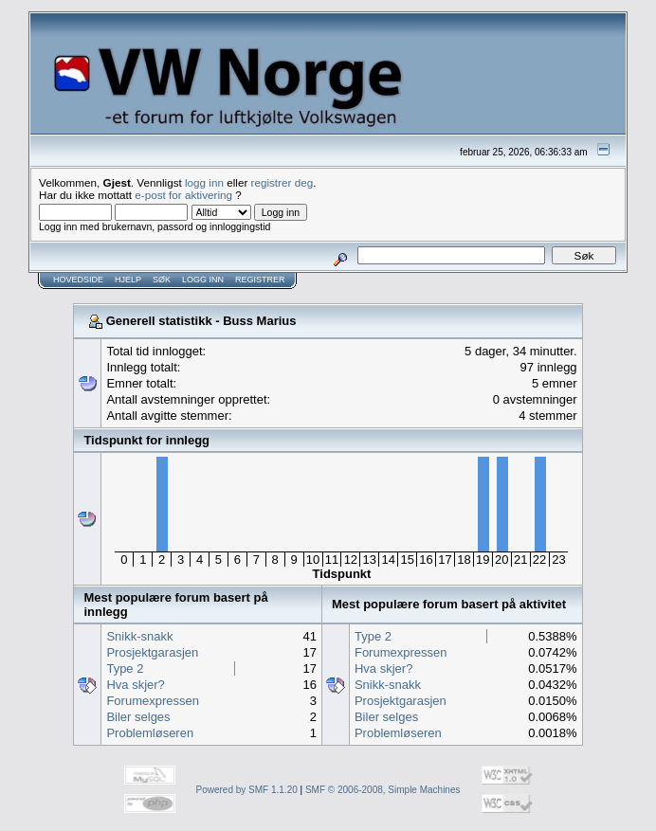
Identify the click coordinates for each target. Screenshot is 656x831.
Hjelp (128, 279)
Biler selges (138, 717)
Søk (162, 279)
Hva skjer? (135, 684)
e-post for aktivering (183, 195)
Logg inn (203, 279)
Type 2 (124, 668)
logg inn (204, 182)
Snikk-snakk (139, 636)
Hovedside (78, 279)
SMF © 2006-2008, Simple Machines (383, 790)
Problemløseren (149, 733)
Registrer (260, 279)
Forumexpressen (152, 701)
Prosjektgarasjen (152, 652)
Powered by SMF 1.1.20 (247, 790)
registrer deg (282, 182)
